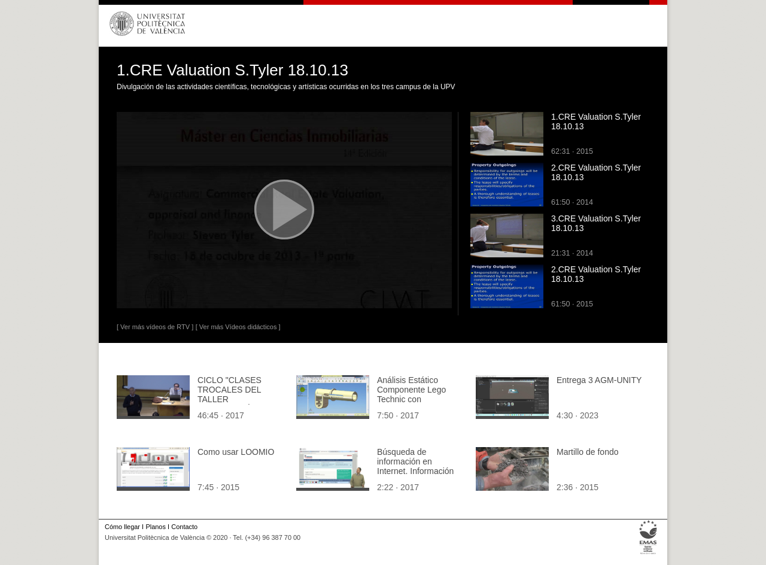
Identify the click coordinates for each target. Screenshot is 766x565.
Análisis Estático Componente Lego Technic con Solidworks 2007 (411, 394)
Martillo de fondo (588, 452)
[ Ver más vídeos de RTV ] (155, 326)
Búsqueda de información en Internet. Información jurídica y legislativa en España (419, 471)
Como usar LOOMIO (235, 452)
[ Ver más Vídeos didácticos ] (238, 326)
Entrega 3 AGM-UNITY (599, 380)
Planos (155, 526)
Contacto (184, 526)
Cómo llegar (122, 526)
